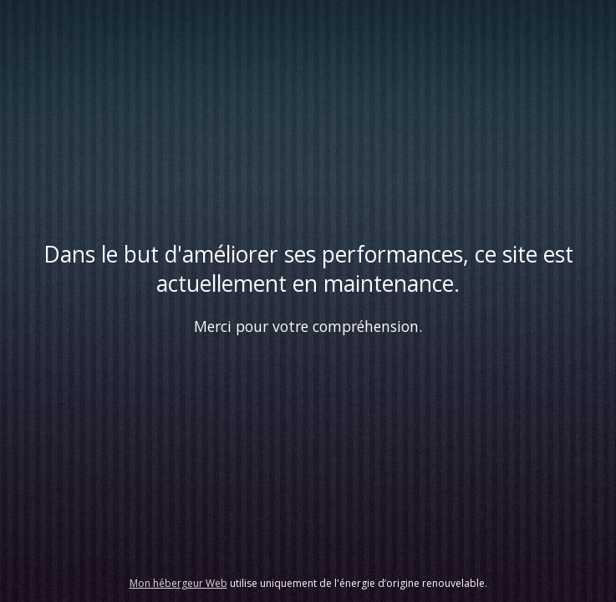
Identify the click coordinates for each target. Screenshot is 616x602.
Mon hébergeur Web (178, 583)
